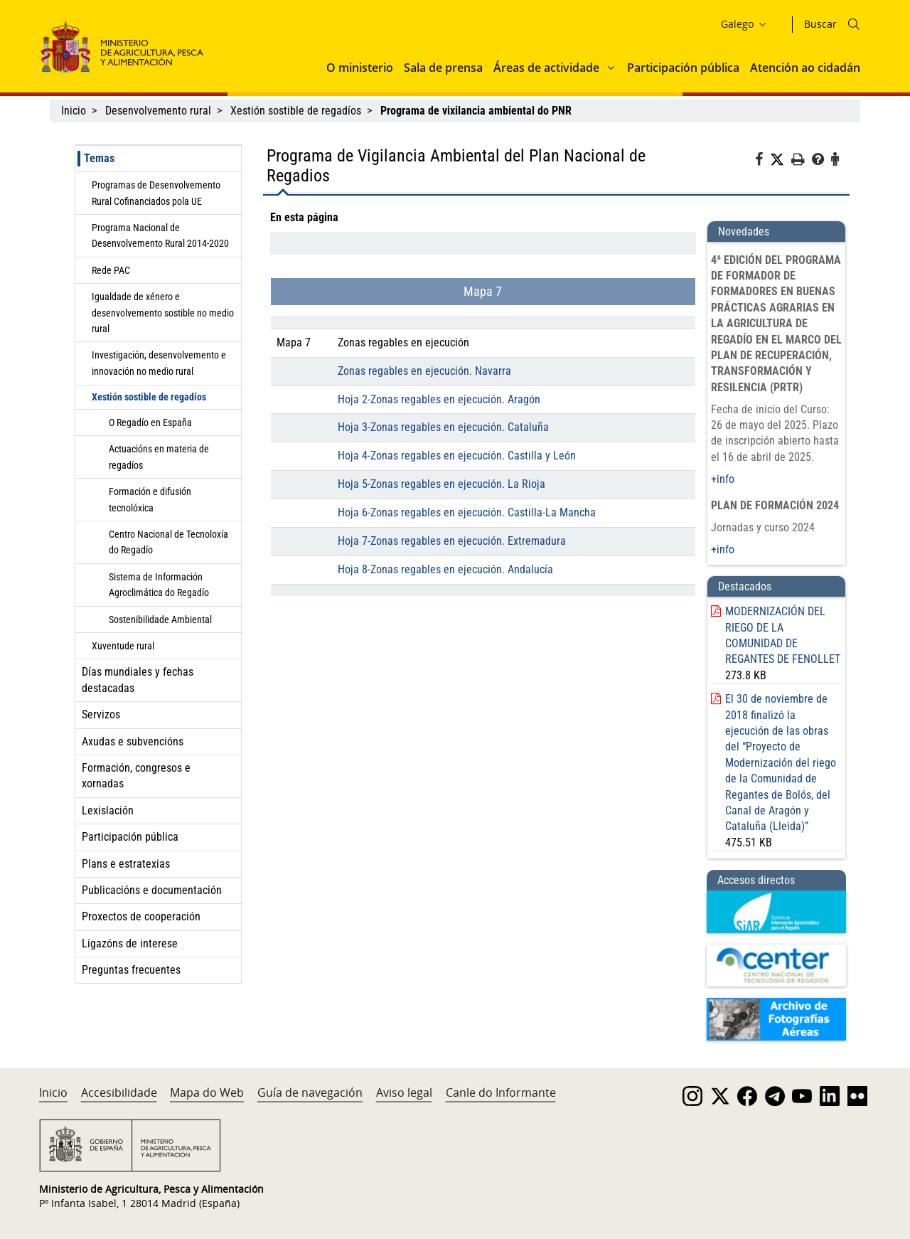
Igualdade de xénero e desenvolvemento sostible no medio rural (163, 312)
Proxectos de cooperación (141, 916)
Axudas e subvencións (132, 741)
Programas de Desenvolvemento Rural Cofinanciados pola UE (156, 192)
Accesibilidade (119, 1092)
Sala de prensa (443, 67)
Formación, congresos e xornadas (136, 775)
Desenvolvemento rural (158, 110)
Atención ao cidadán (805, 67)
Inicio (73, 110)
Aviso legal (404, 1092)
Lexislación (108, 810)
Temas (99, 158)
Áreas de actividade (546, 67)
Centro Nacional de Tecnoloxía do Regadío (168, 541)
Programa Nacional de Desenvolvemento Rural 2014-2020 (160, 235)
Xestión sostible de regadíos (295, 110)
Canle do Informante (501, 1092)
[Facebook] (762, 161)
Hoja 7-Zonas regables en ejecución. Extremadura (452, 541)
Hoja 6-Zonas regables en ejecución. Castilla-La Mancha (467, 512)
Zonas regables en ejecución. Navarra (424, 371)
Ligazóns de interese (130, 943)
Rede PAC (111, 270)
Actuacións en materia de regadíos (159, 456)
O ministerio (359, 67)
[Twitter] (780, 160)
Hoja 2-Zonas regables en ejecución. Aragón (439, 399)
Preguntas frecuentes (131, 970)
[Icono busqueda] (854, 24)
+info (722, 479)
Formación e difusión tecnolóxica (150, 499)
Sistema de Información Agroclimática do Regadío (159, 584)
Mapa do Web (207, 1092)
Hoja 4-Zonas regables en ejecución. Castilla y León (457, 455)
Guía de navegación (310, 1092)
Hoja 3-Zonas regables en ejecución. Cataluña (443, 427)
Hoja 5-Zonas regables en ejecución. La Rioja (441, 484)
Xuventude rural (123, 646)
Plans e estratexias (126, 864)
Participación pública (683, 67)
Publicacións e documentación (152, 890)
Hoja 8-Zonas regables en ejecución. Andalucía (445, 569)
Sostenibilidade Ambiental (160, 619)
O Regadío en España (150, 422)
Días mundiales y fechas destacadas (137, 679)
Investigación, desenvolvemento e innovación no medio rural (159, 362)
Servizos (101, 714)
